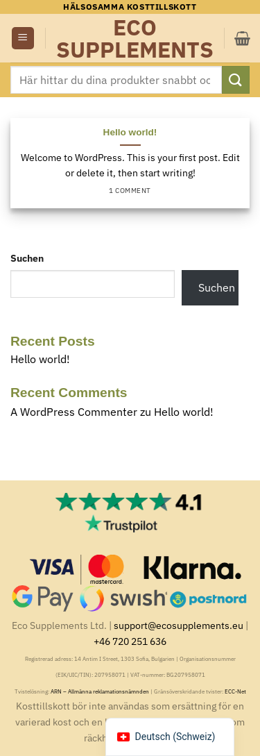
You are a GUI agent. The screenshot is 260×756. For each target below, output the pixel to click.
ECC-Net (235, 691)
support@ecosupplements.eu (178, 625)
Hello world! (130, 132)
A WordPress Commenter (73, 412)
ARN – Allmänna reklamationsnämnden (100, 691)
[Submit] (236, 79)
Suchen (27, 257)
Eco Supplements (135, 38)
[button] (23, 38)
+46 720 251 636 (130, 641)
